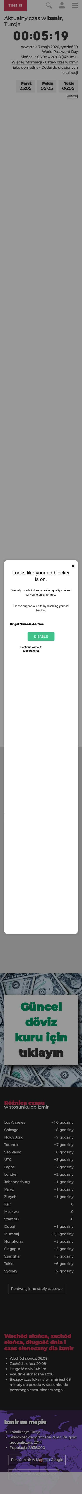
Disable (41, 636)
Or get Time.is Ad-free (27, 624)
